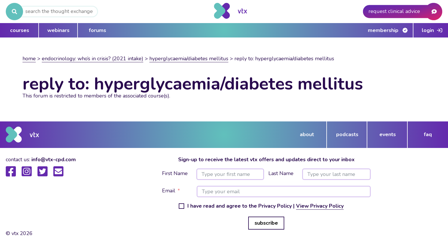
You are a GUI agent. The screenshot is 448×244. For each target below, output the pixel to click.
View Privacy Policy (320, 205)
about (307, 134)
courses (19, 30)
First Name (175, 173)
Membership (383, 30)
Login (428, 30)
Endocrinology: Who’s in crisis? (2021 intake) (92, 58)
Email (168, 191)
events (387, 134)
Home (29, 58)
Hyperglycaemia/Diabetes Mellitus (188, 58)
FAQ (428, 134)
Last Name (280, 173)
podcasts (347, 134)
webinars (58, 30)
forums (97, 30)
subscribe (266, 222)
